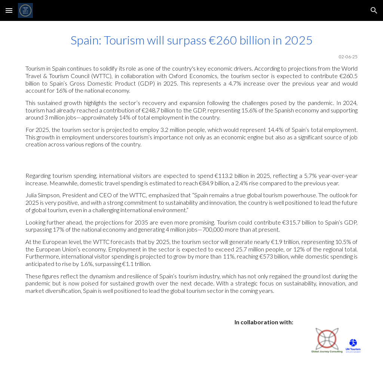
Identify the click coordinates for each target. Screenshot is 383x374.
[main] (191, 90)
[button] (9, 10)
